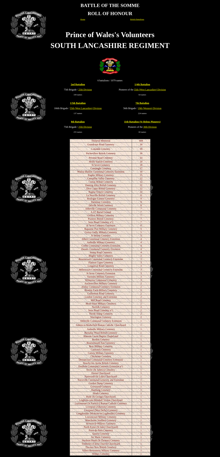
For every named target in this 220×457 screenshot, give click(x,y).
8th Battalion (78, 121)
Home (82, 19)
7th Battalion (142, 103)
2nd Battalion (78, 84)
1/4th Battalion (142, 84)
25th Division (85, 89)
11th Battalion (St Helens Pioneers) (142, 121)
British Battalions (137, 19)
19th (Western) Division (149, 108)
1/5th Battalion (78, 103)
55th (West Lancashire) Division (150, 89)
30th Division (150, 127)
